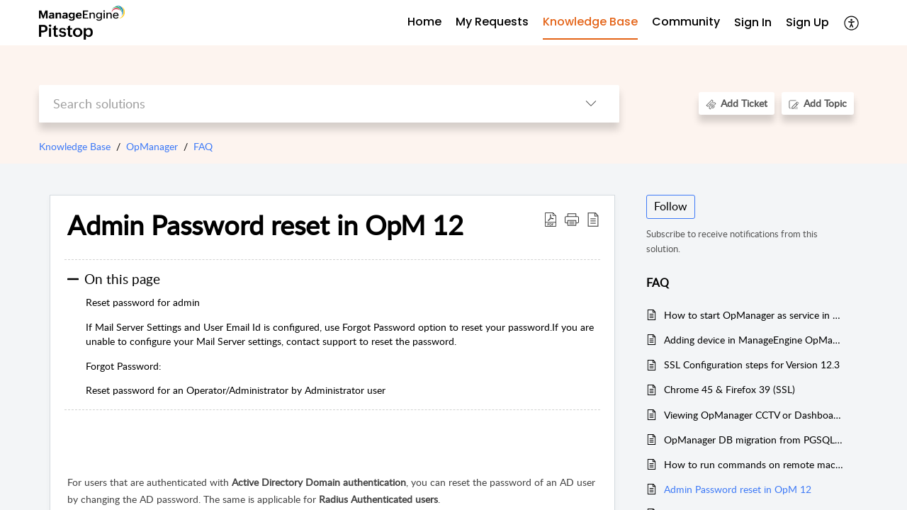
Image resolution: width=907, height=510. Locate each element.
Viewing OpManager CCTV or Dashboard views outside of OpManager (753, 414)
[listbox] (591, 104)
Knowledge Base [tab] (590, 21)
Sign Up (807, 22)
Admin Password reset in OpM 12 (265, 225)
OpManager (152, 146)
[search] (301, 104)
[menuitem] (753, 23)
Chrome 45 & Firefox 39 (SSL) (729, 389)
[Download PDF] (550, 219)
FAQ (203, 146)
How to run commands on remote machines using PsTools (753, 464)
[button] (572, 219)
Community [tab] (686, 21)
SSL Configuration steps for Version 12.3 (752, 364)
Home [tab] (424, 21)
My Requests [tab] (492, 21)
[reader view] (593, 219)
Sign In (753, 22)
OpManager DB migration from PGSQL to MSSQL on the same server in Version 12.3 (753, 439)
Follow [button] (670, 206)
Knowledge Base (75, 146)
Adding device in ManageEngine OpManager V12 (753, 339)
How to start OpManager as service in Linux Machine (753, 315)
